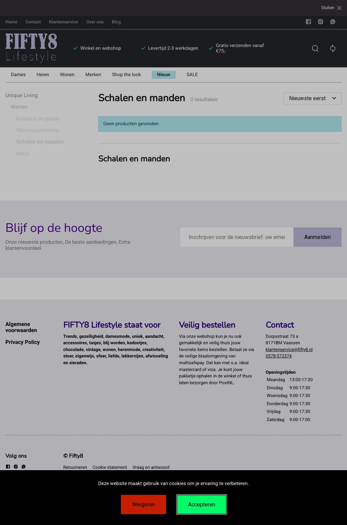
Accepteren (201, 504)
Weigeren (143, 504)
